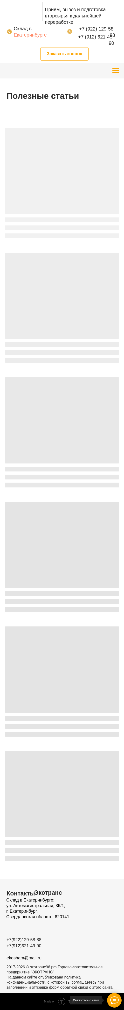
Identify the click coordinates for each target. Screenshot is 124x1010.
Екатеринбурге (30, 35)
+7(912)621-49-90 (24, 945)
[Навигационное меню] (115, 70)
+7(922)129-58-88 (24, 939)
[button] (64, 54)
